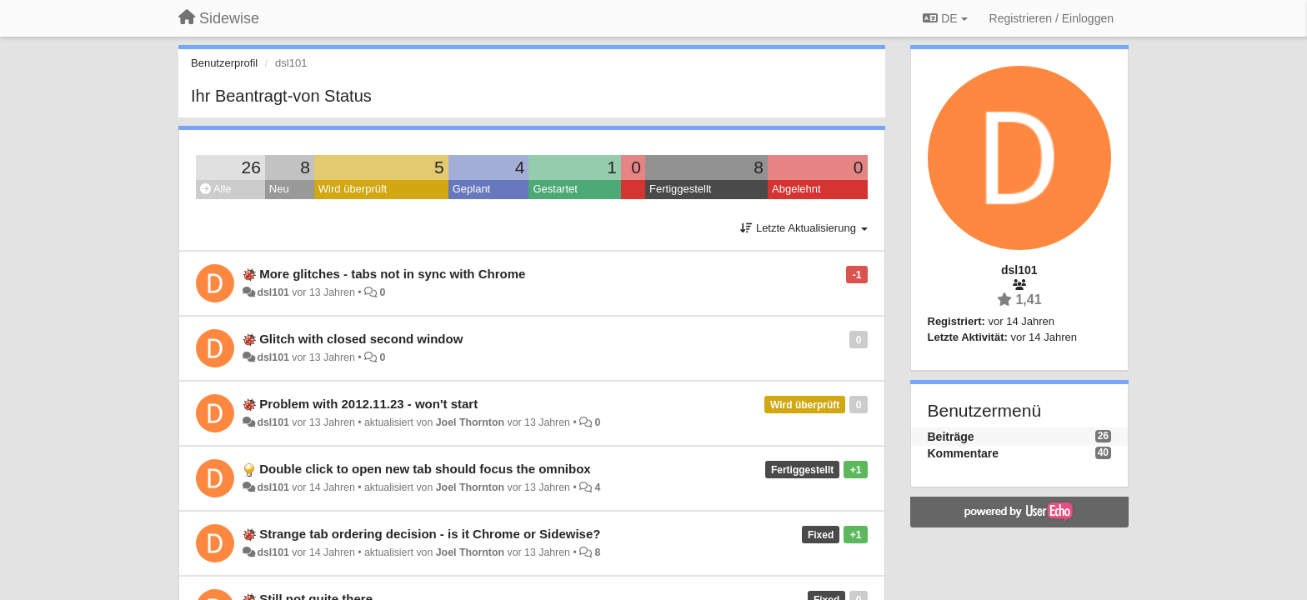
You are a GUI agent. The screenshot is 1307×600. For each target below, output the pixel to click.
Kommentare (963, 453)
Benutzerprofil (224, 63)
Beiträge (951, 436)
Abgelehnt (796, 188)
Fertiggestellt (680, 188)
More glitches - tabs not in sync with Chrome (392, 274)
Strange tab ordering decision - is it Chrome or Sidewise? (429, 534)
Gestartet (555, 188)
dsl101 (272, 292)
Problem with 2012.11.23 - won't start (368, 404)
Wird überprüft (352, 188)
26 (251, 167)
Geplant (472, 188)
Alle (216, 188)
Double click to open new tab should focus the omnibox (425, 469)
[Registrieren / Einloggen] (1051, 18)
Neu (279, 188)
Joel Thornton (470, 422)
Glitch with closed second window (361, 339)
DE (945, 18)
